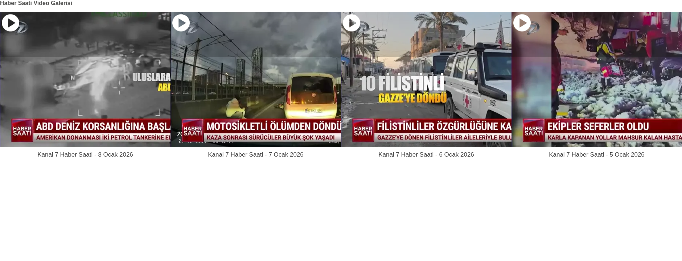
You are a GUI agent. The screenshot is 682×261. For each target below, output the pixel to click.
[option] (85, 85)
